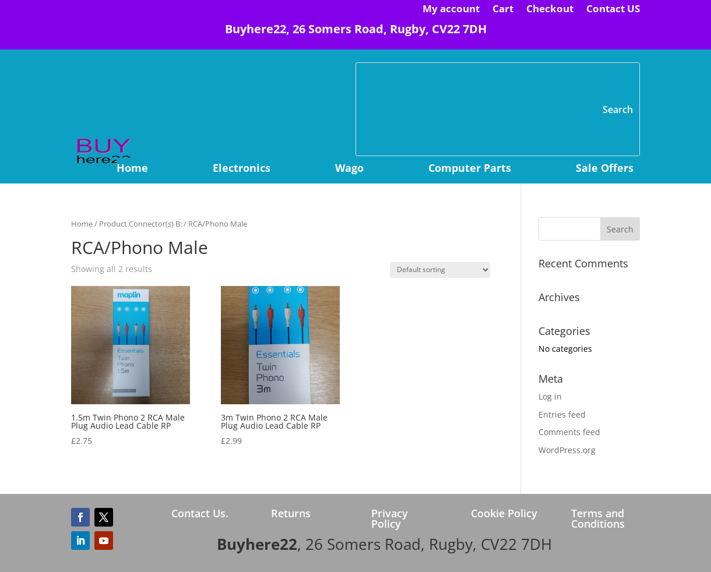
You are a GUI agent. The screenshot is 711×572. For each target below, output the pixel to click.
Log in (550, 396)
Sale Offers (604, 169)
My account (451, 10)
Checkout (549, 10)
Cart (502, 10)
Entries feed (562, 414)
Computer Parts (469, 169)
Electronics (241, 169)
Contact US (613, 10)
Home (132, 169)
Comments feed (569, 431)
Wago (349, 169)
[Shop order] (440, 270)
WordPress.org (567, 450)
